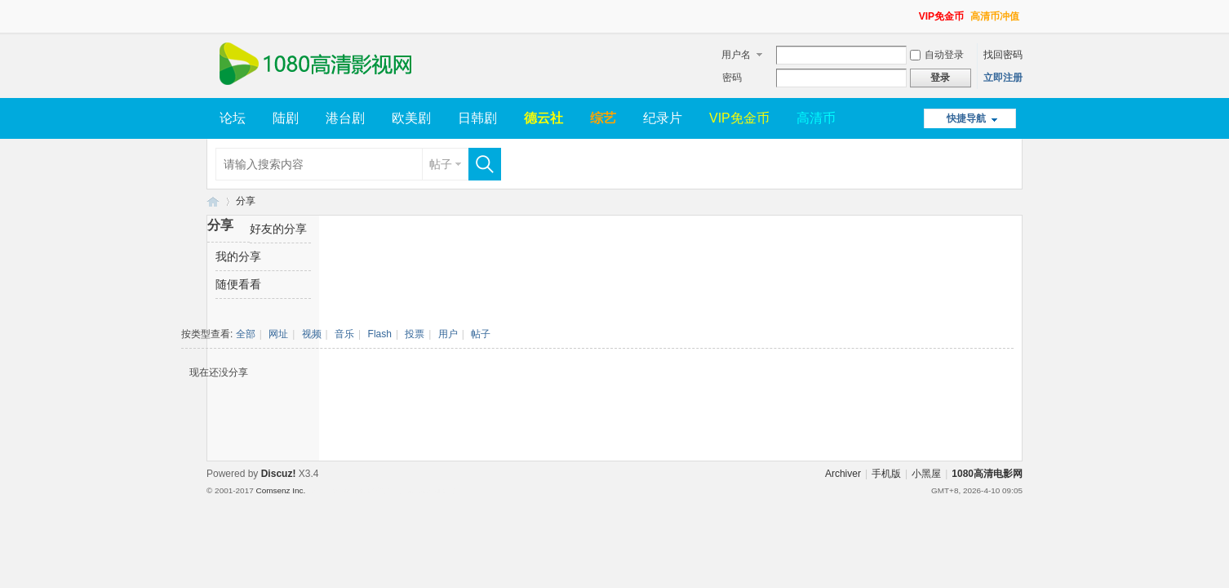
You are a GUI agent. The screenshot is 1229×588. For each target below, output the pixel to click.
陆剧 (286, 118)
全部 (245, 334)
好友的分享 (278, 228)
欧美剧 (411, 118)
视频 (312, 334)
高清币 (816, 118)
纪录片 (662, 118)
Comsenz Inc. (280, 490)
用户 (448, 334)
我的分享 (238, 256)
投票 (414, 334)
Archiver (843, 473)
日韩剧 (477, 118)
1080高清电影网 (213, 201)
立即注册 (1003, 77)
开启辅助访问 (911, 11)
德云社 (543, 118)
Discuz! (278, 473)
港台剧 (345, 118)
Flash (380, 334)
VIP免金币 (941, 16)
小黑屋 (926, 473)
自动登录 (937, 54)
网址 (278, 334)
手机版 (886, 473)
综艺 (603, 118)
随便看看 (238, 284)
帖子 (440, 164)
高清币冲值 (994, 16)
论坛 (233, 118)
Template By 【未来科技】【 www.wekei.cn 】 (383, 491)
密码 (732, 77)
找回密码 (1003, 54)
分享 (245, 201)
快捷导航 (966, 118)
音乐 (344, 334)
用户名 (736, 54)
